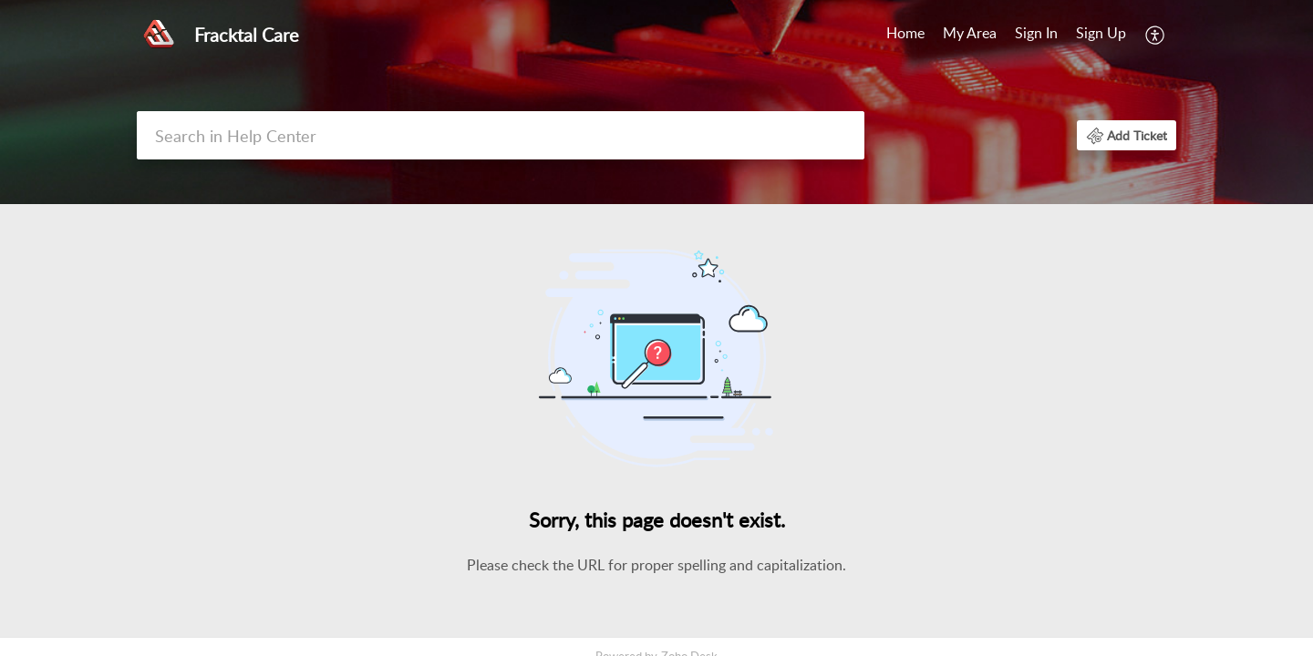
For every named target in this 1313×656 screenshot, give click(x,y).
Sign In (1036, 33)
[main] (656, 422)
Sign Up (1101, 33)
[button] (1126, 135)
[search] (500, 135)
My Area (970, 33)
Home (905, 33)
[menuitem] (1070, 34)
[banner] (656, 102)
